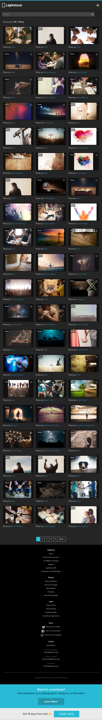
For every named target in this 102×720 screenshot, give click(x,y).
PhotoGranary (49, 198)
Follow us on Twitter (53, 627)
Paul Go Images (17, 299)
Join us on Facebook (52, 631)
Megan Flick (48, 400)
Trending (51, 592)
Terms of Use (51, 605)
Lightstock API (51, 568)
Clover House (16, 450)
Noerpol (14, 425)
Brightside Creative (51, 425)
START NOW (66, 714)
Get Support (51, 645)
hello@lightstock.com (51, 666)
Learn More (51, 701)
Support (51, 564)
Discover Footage (51, 585)
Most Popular (51, 588)
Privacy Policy (51, 609)
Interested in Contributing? (51, 571)
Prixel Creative (49, 97)
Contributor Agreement (51, 616)
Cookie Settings (51, 612)
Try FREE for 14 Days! (51, 561)
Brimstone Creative (51, 450)
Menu (98, 5)
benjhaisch (80, 299)
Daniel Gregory (17, 375)
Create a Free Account (51, 557)
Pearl (13, 47)
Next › (61, 539)
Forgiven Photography (85, 425)
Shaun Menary (49, 72)
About (51, 553)
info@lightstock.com (51, 652)
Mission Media (49, 274)
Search (92, 14)
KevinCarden (81, 72)
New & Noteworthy (51, 595)
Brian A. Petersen (18, 223)
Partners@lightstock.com (51, 659)
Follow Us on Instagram (52, 635)
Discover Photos (51, 581)
